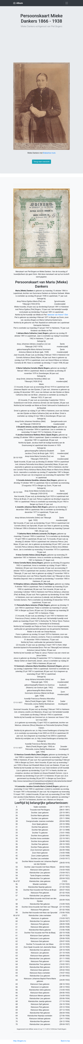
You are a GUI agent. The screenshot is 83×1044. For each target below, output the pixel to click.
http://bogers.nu (19, 1041)
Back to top (65, 1041)
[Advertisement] (41, 45)
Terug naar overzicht (41, 162)
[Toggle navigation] (67, 3)
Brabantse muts (49, 153)
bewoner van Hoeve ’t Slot (58, 315)
